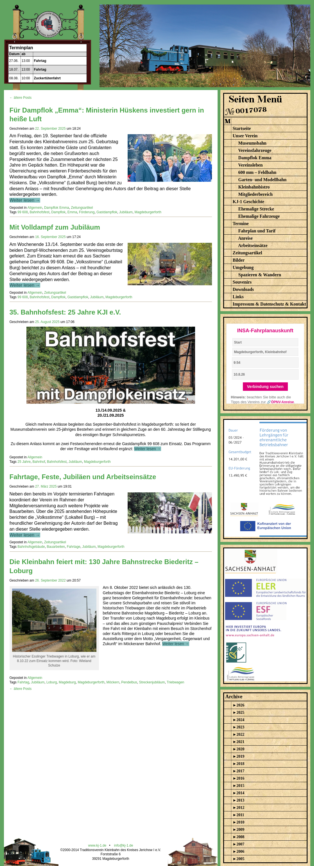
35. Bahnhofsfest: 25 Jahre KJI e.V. (65, 312)
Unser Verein (245, 135)
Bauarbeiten (56, 547)
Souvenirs (242, 282)
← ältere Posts (21, 98)
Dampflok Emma (56, 208)
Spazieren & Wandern (259, 274)
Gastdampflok (106, 212)
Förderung (86, 212)
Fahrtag (40, 61)
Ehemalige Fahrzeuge (259, 216)
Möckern (112, 682)
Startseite (242, 128)
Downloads (243, 289)
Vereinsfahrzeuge (254, 150)
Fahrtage (73, 547)
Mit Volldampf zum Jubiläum (55, 227)
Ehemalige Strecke (256, 209)
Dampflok (58, 212)
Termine (241, 223)
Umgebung (243, 267)
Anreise (245, 238)
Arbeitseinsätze (253, 245)
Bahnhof (39, 462)
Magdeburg (67, 682)
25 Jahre (24, 462)
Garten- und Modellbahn (262, 179)
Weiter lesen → (25, 200)
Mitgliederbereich (255, 194)
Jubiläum (126, 212)
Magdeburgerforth (147, 212)
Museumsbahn (252, 143)
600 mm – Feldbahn (257, 172)
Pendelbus (129, 682)
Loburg (51, 682)
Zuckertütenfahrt (47, 78)
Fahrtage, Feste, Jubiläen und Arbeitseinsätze (83, 477)
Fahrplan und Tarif (257, 230)
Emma (72, 212)
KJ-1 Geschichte (248, 201)
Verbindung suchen (265, 386)
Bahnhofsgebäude (31, 547)
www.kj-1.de (97, 845)
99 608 (22, 212)
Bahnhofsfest (39, 212)
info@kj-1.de (123, 845)
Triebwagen (175, 682)
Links (238, 296)
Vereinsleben (250, 165)
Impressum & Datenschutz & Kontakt (269, 304)
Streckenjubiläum (152, 682)
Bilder (239, 260)
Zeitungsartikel (82, 208)
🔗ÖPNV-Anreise (280, 402)
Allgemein (35, 208)
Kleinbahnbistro (254, 187)
